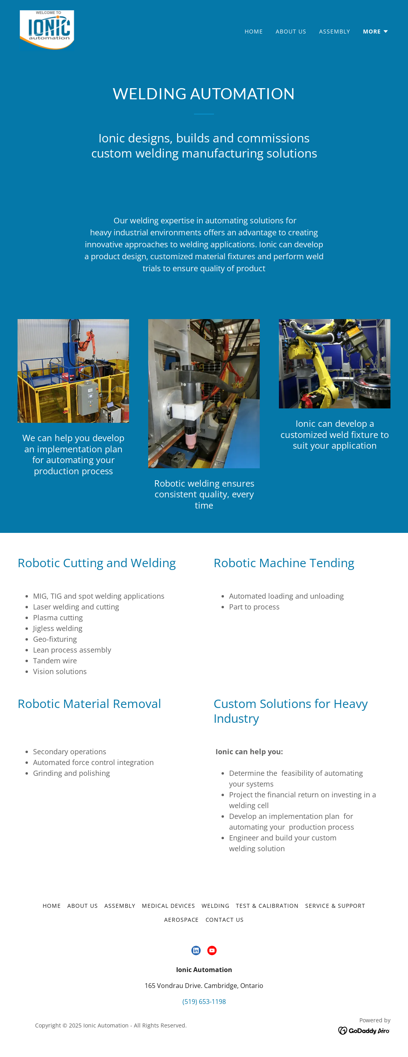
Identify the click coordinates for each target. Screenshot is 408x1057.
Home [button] (52, 905)
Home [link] (254, 31)
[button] (376, 31)
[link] (47, 29)
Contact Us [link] (225, 919)
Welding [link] (216, 905)
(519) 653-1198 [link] (204, 1001)
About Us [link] (291, 31)
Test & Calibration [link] (267, 905)
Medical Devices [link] (168, 905)
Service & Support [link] (335, 905)
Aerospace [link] (181, 919)
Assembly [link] (334, 31)
